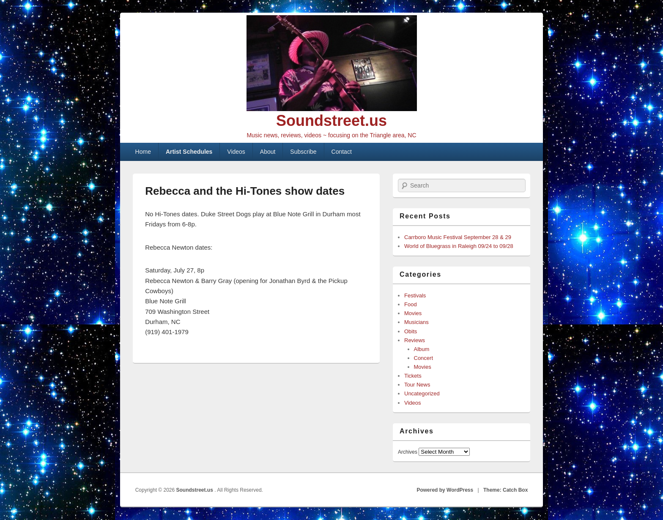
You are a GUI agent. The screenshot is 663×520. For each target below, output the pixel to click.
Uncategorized (422, 393)
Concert (423, 358)
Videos (236, 151)
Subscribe (303, 151)
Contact (342, 151)
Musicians (416, 322)
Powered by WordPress (444, 490)
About (268, 151)
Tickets (413, 376)
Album (422, 349)
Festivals (415, 295)
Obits (410, 331)
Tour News (417, 384)
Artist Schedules (189, 151)
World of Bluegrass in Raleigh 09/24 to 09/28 (458, 246)
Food (410, 304)
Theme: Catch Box (505, 490)
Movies (413, 313)
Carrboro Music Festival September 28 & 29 (457, 237)
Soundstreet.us (331, 120)
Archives (407, 452)
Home (143, 151)
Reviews (414, 340)
